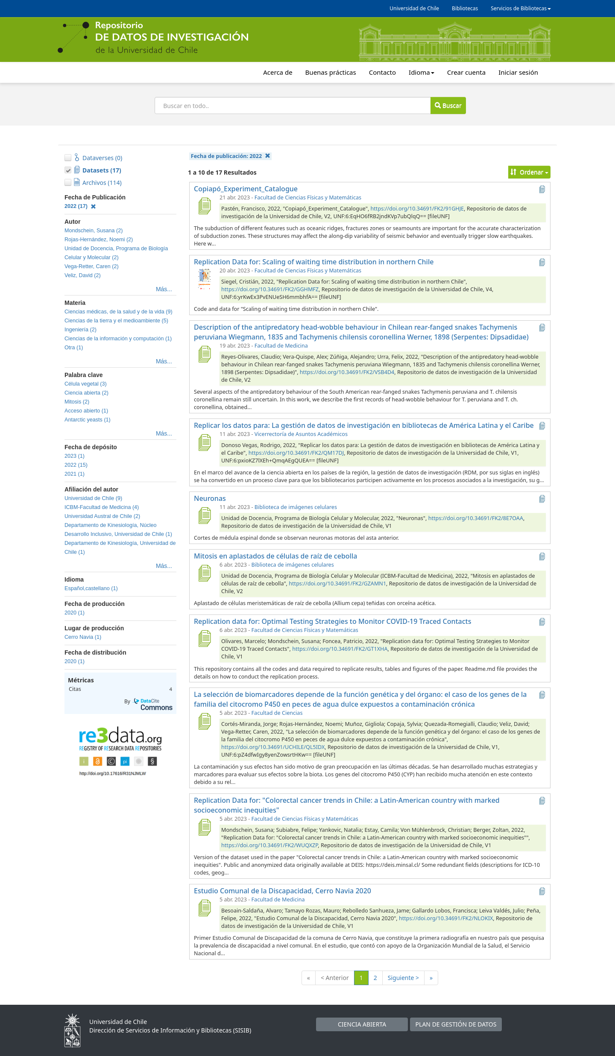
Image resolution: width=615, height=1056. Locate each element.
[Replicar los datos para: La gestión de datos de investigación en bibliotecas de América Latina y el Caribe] (204, 442)
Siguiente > (403, 978)
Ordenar (529, 172)
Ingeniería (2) (80, 330)
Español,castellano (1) (91, 588)
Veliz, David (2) (82, 275)
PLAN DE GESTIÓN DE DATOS (456, 1024)
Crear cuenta (466, 72)
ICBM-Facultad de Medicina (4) (101, 507)
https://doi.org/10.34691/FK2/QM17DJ (296, 452)
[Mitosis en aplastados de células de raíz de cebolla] (204, 573)
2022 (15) (76, 465)
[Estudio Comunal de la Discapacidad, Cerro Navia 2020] (204, 908)
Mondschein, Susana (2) (93, 231)
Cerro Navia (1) (82, 637)
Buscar (448, 105)
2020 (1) (74, 613)
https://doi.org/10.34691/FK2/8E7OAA (475, 518)
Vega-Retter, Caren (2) (91, 266)
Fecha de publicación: (230, 156)
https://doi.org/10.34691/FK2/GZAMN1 (337, 583)
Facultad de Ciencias (277, 713)
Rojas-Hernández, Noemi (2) (98, 240)
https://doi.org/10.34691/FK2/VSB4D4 (347, 372)
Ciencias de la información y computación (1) (118, 339)
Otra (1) (73, 348)
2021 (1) (74, 474)
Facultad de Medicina (281, 345)
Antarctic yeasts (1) (87, 420)
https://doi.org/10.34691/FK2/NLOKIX (446, 918)
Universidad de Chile (414, 8)
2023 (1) (74, 456)
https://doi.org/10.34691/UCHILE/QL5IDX (273, 747)
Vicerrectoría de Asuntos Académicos (301, 434)
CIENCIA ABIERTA (362, 1024)
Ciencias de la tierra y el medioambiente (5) (116, 321)
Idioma (421, 72)
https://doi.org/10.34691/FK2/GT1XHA (339, 648)
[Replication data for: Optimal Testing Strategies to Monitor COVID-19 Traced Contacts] (204, 638)
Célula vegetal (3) (85, 384)
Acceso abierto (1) (86, 411)
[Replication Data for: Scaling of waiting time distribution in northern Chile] (204, 279)
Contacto (382, 72)
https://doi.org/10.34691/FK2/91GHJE (417, 208)
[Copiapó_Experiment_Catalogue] (204, 206)
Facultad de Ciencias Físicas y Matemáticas (308, 197)
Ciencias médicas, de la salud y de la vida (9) (118, 312)
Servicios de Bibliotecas (521, 8)
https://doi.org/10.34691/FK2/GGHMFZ (270, 289)
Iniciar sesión (518, 72)
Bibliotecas (465, 8)
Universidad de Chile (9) (93, 498)
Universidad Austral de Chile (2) (102, 516)
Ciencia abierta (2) (86, 393)
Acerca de (277, 72)
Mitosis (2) (76, 402)
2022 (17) (80, 206)
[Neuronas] (204, 515)
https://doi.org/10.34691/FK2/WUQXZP (269, 845)
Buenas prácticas (330, 72)
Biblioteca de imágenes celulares (296, 507)
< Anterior (335, 978)
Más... (164, 289)
